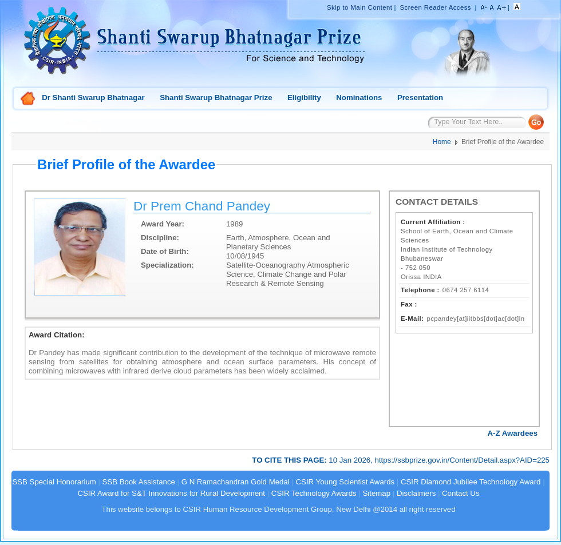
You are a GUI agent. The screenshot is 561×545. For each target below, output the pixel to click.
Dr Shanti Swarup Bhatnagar (93, 97)
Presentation (420, 97)
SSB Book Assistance (138, 482)
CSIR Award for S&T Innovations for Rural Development (171, 493)
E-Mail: (412, 318)
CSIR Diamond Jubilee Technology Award (472, 482)
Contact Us (460, 493)
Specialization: (167, 265)
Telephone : (420, 290)
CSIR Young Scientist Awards (345, 482)
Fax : (409, 304)
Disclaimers (416, 493)
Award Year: (162, 224)
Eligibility (304, 97)
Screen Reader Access (435, 7)
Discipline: (160, 237)
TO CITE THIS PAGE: (290, 460)
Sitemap (377, 493)
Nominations (359, 97)
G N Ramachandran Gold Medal (235, 482)
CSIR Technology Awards (314, 493)
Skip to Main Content (359, 7)
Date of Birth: (165, 251)
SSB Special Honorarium (54, 482)
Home (28, 99)
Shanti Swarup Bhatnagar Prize (216, 97)
